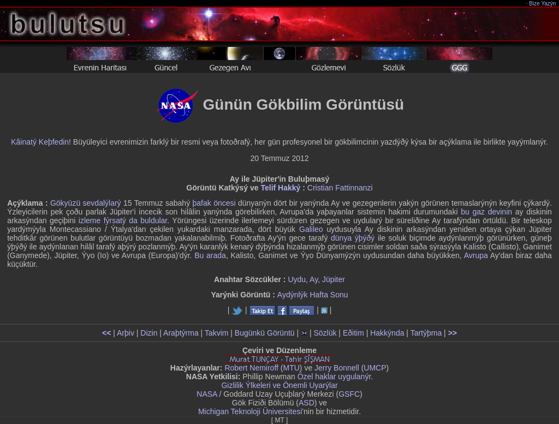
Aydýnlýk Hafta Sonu (312, 294)
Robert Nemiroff (251, 367)
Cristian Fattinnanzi (340, 187)
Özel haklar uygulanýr (334, 376)
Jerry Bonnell (336, 367)
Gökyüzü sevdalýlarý (85, 203)
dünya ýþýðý (352, 238)
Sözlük (324, 333)
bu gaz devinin (486, 211)
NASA (207, 394)
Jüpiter (333, 279)
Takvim (217, 333)
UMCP (375, 367)
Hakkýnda (387, 333)
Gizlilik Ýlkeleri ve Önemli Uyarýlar (279, 385)
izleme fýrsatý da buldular (123, 220)
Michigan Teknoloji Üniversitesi (250, 411)
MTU (291, 367)
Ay (314, 279)
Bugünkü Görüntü (265, 333)
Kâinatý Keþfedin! (41, 142)
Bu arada (210, 255)
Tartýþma (426, 333)
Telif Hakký (280, 187)
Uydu (297, 279)
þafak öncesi (214, 203)
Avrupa (476, 255)
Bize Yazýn (543, 4)
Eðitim (353, 333)
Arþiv (125, 333)
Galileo (311, 229)
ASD (306, 402)
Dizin (148, 333)
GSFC (349, 394)
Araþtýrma (181, 333)
